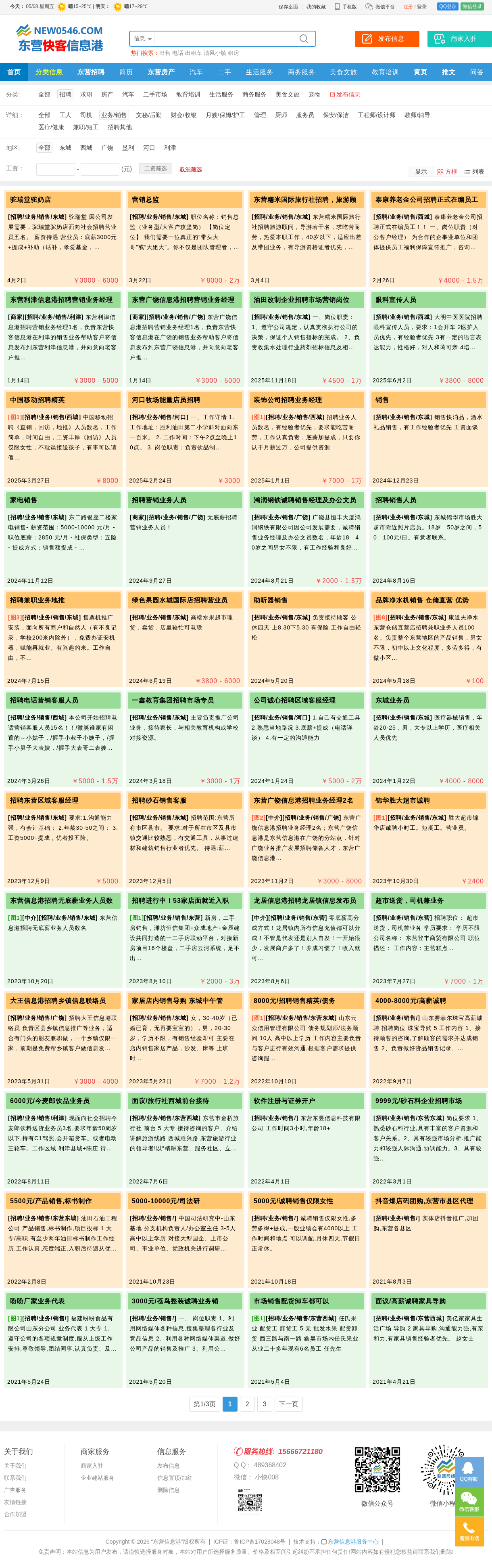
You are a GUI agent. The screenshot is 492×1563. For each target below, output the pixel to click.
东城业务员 (392, 700)
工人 (65, 114)
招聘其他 (120, 127)
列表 (478, 171)
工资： (15, 168)
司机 (86, 114)
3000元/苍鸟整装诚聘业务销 (175, 1301)
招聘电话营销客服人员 (44, 700)
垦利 (128, 147)
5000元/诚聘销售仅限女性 (294, 1201)
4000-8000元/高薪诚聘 (410, 1000)
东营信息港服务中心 (350, 1541)
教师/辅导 (417, 114)
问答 (477, 72)
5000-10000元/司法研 (166, 1201)
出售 (165, 53)
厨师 (281, 114)
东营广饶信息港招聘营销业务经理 (183, 299)
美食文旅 (343, 72)
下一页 (288, 1404)
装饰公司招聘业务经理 (288, 400)
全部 (44, 94)
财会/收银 (183, 114)
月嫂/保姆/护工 (225, 114)
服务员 (305, 114)
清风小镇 (215, 53)
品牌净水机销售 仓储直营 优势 (422, 600)
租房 (233, 53)
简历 (126, 72)
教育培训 (385, 72)
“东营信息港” (167, 1541)
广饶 (107, 147)
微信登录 (472, 6)
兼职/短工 (86, 127)
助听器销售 (271, 600)
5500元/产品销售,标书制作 (51, 1201)
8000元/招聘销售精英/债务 (295, 1000)
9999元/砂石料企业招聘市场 (418, 1100)
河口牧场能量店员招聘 (166, 400)
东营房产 (161, 72)
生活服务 (259, 72)
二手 (224, 72)
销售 (382, 400)
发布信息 (348, 94)
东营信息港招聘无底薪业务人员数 (61, 900)
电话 (177, 53)
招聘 (65, 94)
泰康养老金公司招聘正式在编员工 (426, 199)
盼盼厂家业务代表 (37, 1301)
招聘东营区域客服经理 (44, 800)
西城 (86, 147)
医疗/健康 (51, 127)
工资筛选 (155, 168)
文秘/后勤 (149, 114)
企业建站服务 (98, 1478)
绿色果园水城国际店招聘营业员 (180, 600)
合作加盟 (15, 1514)
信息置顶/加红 (175, 1478)
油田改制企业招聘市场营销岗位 (302, 299)
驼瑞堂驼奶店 (30, 199)
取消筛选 (190, 169)
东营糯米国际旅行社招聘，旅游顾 (305, 199)
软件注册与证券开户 (284, 1100)
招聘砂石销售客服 (159, 800)
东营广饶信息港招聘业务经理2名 (304, 800)
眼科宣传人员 (396, 299)
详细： (15, 114)
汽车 (196, 72)
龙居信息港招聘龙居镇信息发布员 (305, 900)
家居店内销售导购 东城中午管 (177, 1000)
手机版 (345, 7)
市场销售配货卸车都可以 (291, 1301)
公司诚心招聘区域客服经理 (295, 700)
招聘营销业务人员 (159, 500)
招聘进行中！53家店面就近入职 (180, 900)
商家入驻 (92, 1465)
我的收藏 (316, 7)
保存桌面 (288, 7)
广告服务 (15, 1490)
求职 (86, 94)
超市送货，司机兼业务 (409, 900)
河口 (149, 147)
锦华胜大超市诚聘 (402, 800)
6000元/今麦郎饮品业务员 (50, 1100)
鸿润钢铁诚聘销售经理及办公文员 (305, 500)
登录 (422, 7)
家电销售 (24, 500)
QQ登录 (448, 6)
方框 (451, 171)
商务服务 (301, 72)
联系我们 (15, 1478)
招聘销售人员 (396, 500)
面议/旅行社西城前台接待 (170, 1100)
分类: (13, 94)
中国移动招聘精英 (37, 400)
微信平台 (385, 7)
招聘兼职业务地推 (37, 600)
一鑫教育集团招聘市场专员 (173, 700)
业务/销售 (114, 114)
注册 (408, 7)
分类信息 (49, 72)
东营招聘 (91, 72)
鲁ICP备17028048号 (260, 1541)
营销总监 (145, 199)
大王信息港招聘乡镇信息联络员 (58, 1000)
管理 (260, 114)
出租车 (193, 53)
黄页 (420, 72)
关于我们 (15, 1465)
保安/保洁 (336, 114)
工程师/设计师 (377, 114)
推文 (449, 72)
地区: (13, 147)
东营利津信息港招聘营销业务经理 (61, 299)
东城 (65, 147)
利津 (170, 147)
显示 (421, 171)
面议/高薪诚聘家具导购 (410, 1301)
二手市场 (155, 94)
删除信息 (168, 1490)
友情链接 (15, 1502)
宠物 (315, 94)
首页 (14, 72)
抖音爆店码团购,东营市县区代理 (424, 1201)
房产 (107, 94)
